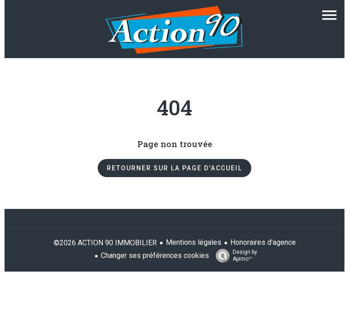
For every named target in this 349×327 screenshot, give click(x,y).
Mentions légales (193, 242)
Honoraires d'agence (263, 242)
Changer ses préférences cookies (155, 255)
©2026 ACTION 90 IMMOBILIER (105, 242)
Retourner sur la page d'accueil (174, 168)
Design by (234, 256)
